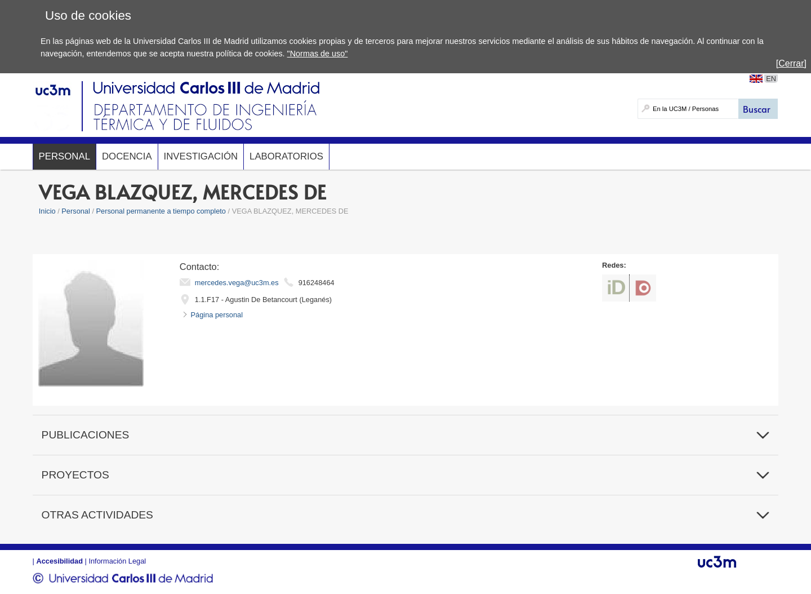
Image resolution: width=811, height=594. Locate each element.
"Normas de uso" (317, 53)
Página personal (217, 315)
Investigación (201, 156)
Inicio (47, 211)
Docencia (127, 156)
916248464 (316, 282)
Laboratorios (286, 156)
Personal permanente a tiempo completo (161, 211)
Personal (64, 156)
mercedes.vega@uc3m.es (237, 282)
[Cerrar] (791, 63)
